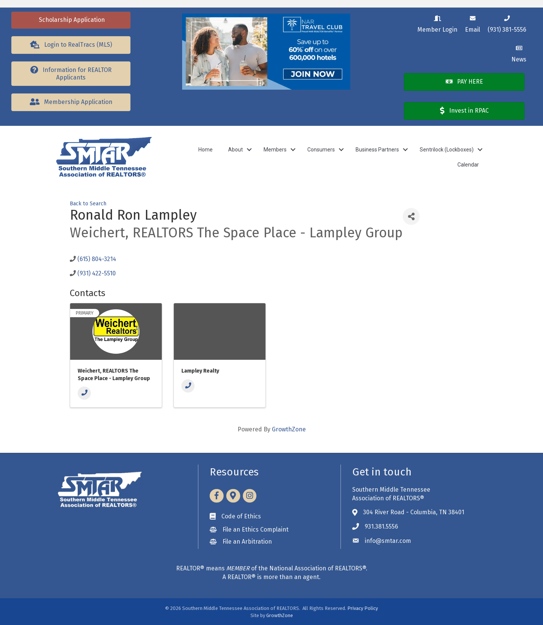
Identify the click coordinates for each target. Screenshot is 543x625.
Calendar (468, 165)
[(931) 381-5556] (507, 23)
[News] (518, 52)
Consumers (321, 150)
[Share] (411, 216)
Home (205, 150)
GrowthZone (289, 429)
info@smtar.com (388, 540)
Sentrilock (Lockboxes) (447, 150)
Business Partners (377, 150)
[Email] (472, 23)
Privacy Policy (362, 608)
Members (275, 150)
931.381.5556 (381, 526)
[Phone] (84, 393)
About (235, 150)
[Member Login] (437, 23)
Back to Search (88, 203)
